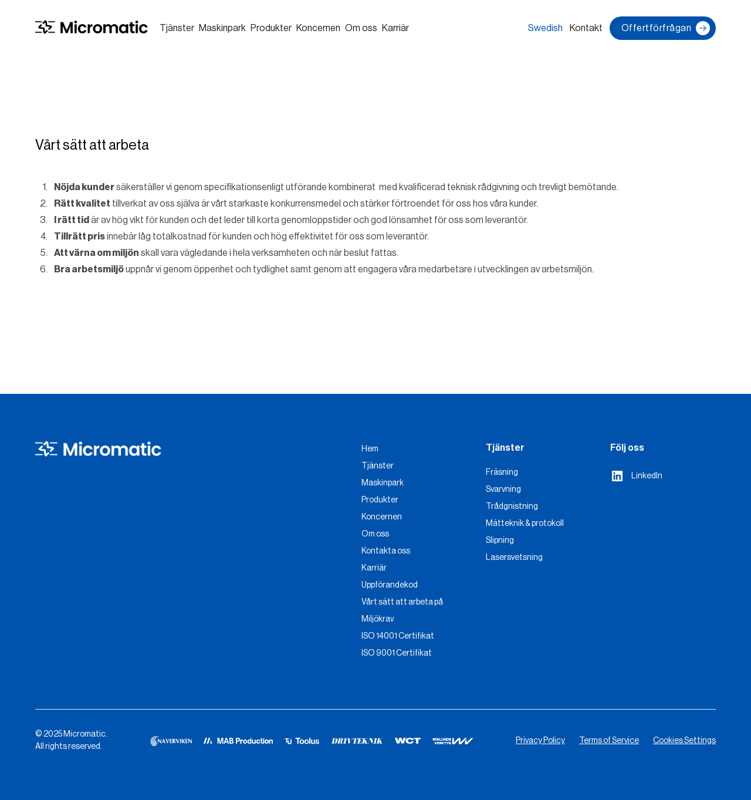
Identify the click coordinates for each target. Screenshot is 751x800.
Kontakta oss (385, 551)
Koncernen (318, 28)
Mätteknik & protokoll (525, 523)
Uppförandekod (389, 585)
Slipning (500, 540)
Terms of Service (609, 741)
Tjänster (177, 28)
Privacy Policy (540, 741)
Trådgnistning (512, 506)
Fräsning (502, 472)
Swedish (545, 28)
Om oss (361, 28)
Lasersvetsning (514, 557)
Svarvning (503, 489)
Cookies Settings (684, 741)
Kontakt (586, 28)
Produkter (271, 28)
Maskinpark (222, 28)
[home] (91, 28)
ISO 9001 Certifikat (396, 653)
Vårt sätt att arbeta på (402, 602)
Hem (369, 449)
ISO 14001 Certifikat (397, 636)
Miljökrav (377, 619)
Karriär (395, 28)
